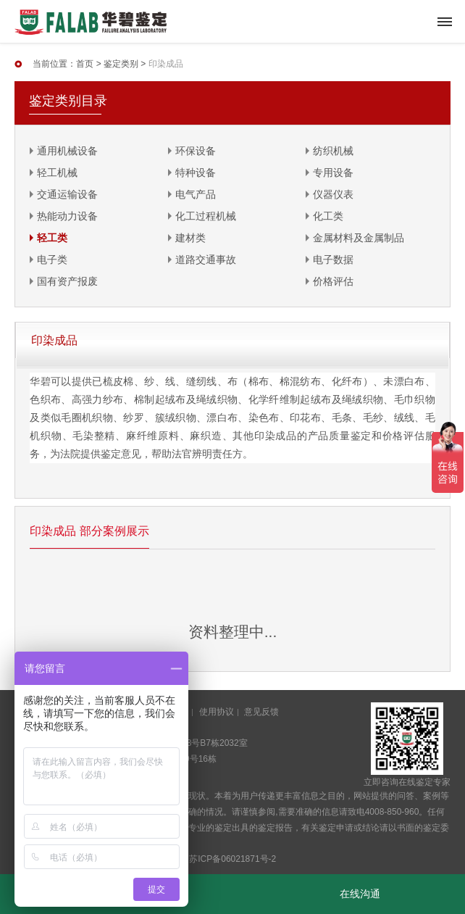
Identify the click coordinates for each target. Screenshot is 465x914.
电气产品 (195, 194)
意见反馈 (261, 712)
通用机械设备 (67, 151)
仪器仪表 (333, 194)
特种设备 (195, 172)
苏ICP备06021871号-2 (232, 859)
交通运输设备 (67, 194)
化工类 (328, 216)
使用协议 (216, 712)
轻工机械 (57, 172)
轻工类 (52, 238)
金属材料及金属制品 (358, 238)
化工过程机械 (205, 216)
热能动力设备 (67, 216)
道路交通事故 (205, 259)
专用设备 (333, 172)
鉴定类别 (121, 64)
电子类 (52, 259)
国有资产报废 (67, 281)
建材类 (190, 238)
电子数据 (333, 259)
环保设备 (195, 151)
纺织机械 (333, 151)
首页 (84, 64)
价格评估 (333, 281)
